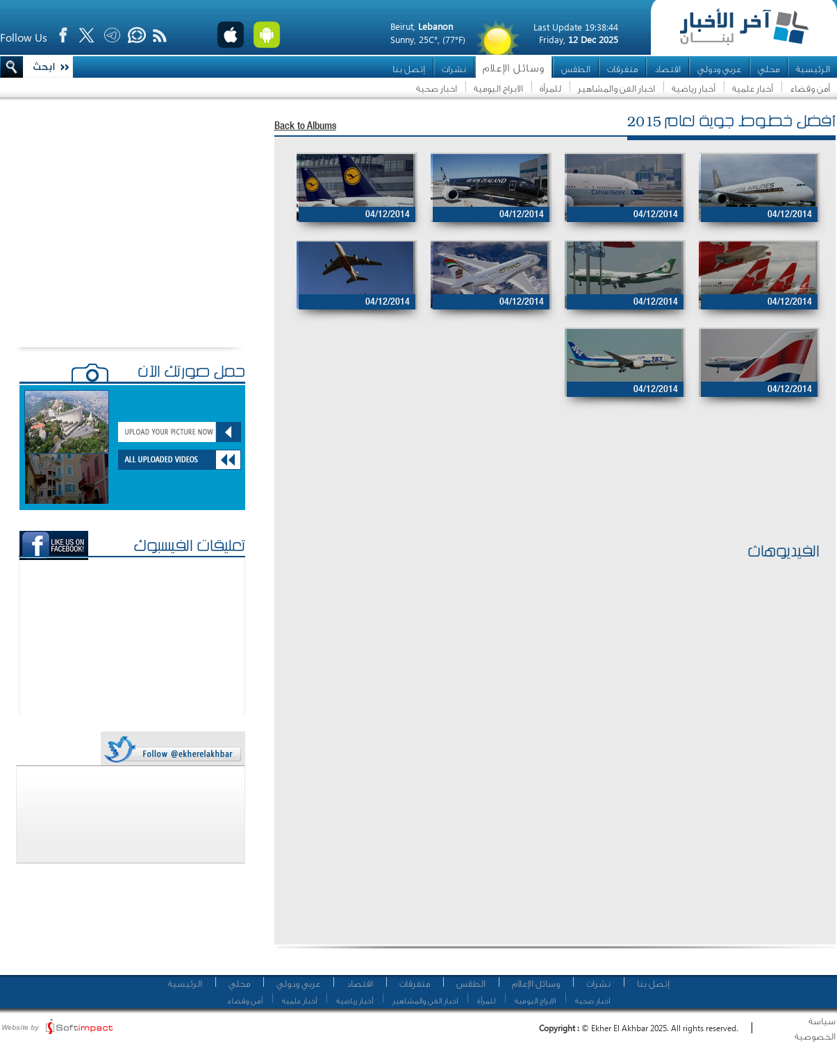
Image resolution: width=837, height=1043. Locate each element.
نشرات (454, 69)
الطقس (575, 69)
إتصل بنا (408, 69)
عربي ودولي (719, 69)
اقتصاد (667, 69)
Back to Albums (305, 126)
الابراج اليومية (498, 88)
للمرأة (550, 88)
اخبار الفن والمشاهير (616, 88)
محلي (768, 69)
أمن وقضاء (810, 88)
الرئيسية (813, 69)
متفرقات (622, 69)
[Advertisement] (548, 495)
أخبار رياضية (693, 88)
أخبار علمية (752, 88)
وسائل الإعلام (514, 68)
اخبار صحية (436, 88)
